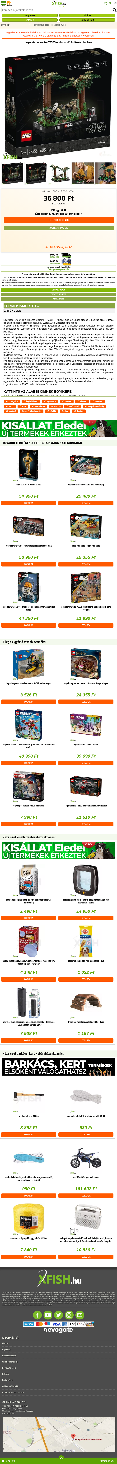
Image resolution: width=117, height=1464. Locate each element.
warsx (10, 406)
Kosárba (28, 503)
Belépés (5, 1374)
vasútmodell (73, 406)
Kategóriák (39, 25)
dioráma (78, 411)
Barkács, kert (87, 20)
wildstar (82, 401)
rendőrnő (11, 411)
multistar (98, 401)
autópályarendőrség (94, 406)
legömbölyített (31, 401)
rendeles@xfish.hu (15, 1408)
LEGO (54, 191)
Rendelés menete (9, 1355)
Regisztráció (7, 1380)
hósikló (51, 411)
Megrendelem (107, 1461)
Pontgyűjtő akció (9, 1368)
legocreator (50, 401)
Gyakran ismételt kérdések (13, 1392)
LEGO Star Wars (67, 191)
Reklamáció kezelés (10, 1386)
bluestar (66, 401)
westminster (38, 406)
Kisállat (87, 15)
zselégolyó (12, 401)
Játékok (30, 20)
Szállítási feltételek (10, 1362)
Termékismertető (21, 306)
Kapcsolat (6, 1349)
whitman (56, 406)
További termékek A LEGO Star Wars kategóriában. (42, 443)
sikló (65, 411)
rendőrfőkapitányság (31, 411)
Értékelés (12, 310)
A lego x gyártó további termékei (24, 642)
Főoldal (5, 1343)
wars (23, 406)
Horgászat (30, 15)
